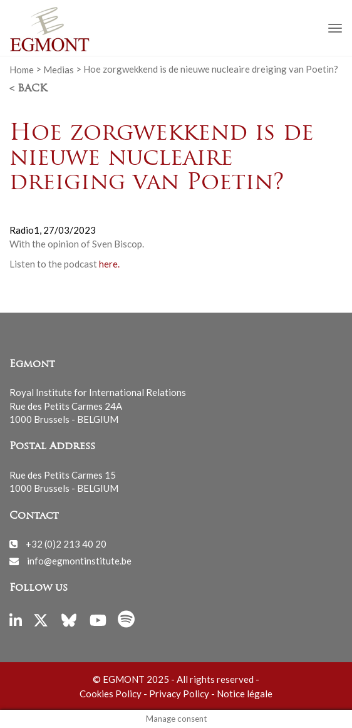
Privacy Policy (179, 693)
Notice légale (244, 693)
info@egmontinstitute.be (79, 560)
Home (21, 69)
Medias (58, 69)
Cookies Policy (111, 693)
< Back (28, 89)
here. (109, 263)
